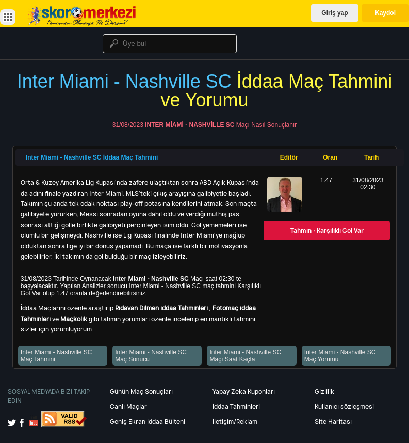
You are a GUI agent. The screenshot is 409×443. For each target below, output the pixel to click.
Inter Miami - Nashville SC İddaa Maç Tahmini (92, 157)
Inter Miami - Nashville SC (189, 125)
